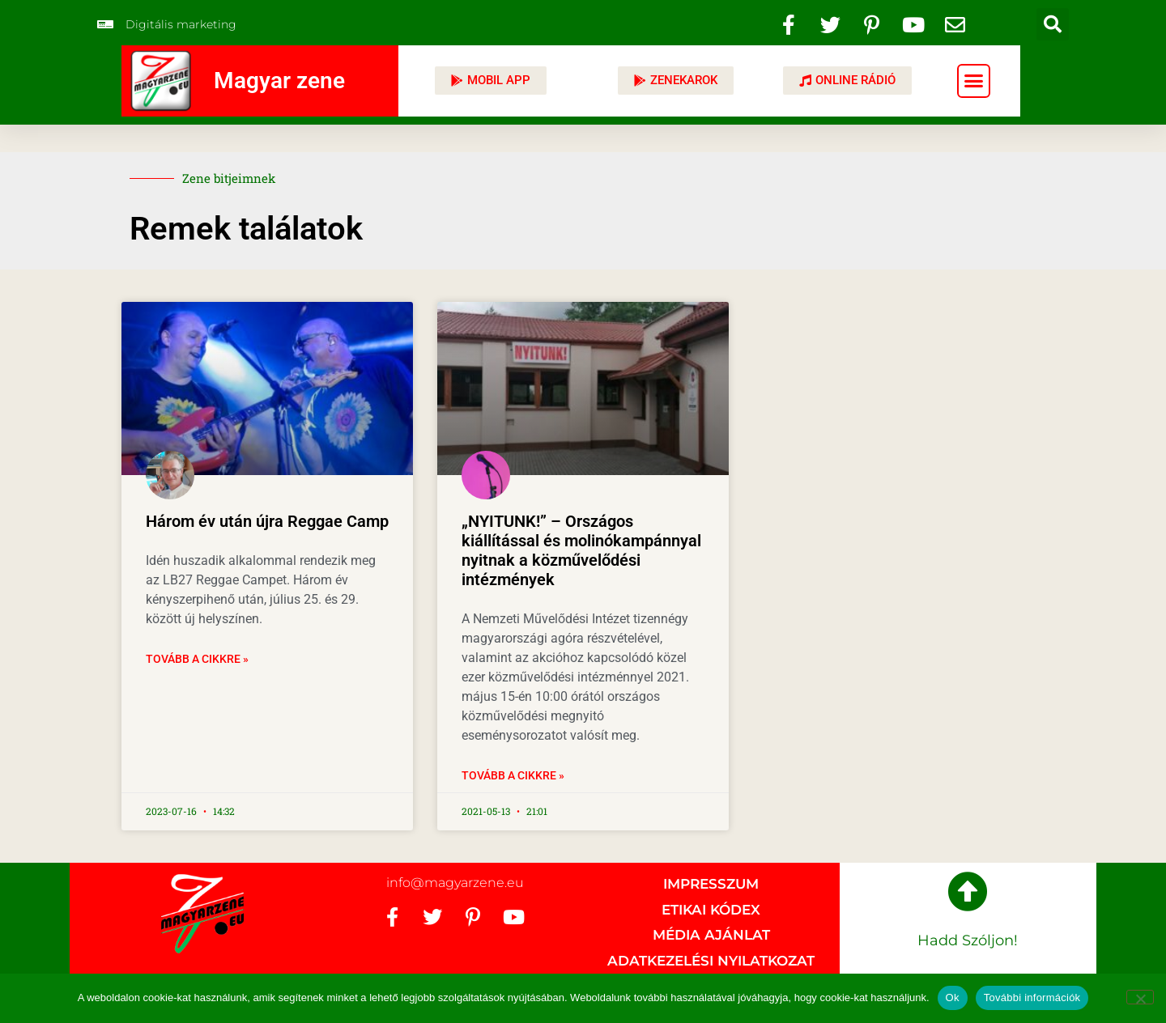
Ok (953, 997)
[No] (1140, 997)
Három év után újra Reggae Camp (267, 521)
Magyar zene (279, 80)
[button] (1052, 24)
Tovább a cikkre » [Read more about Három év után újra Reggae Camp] (197, 658)
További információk (1032, 997)
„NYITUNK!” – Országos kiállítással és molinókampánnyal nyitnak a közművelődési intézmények (581, 550)
